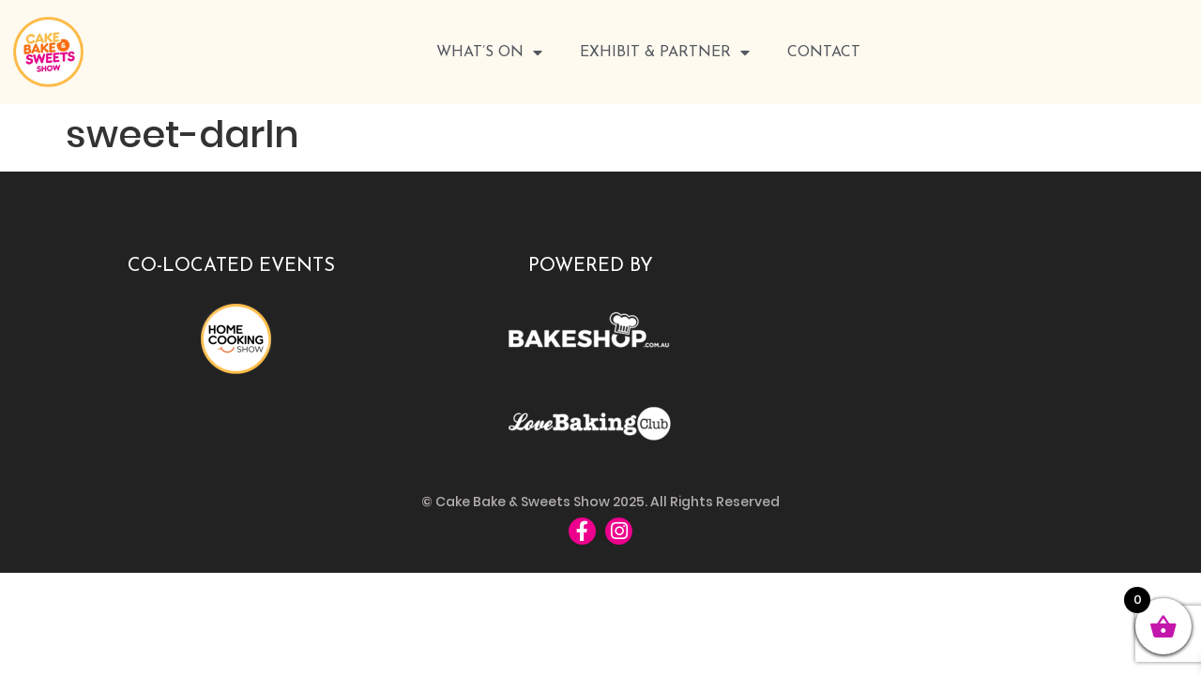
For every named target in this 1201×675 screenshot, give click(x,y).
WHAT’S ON (489, 52)
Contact (823, 52)
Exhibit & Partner (665, 52)
